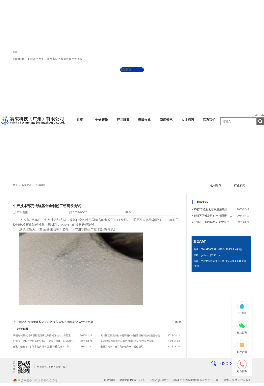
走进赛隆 (101, 119)
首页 (80, 119)
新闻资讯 (166, 119)
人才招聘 (187, 119)
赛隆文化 (144, 119)
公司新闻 (40, 185)
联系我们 (209, 119)
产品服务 (123, 119)
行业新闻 (239, 185)
